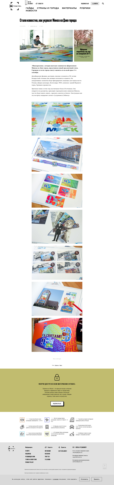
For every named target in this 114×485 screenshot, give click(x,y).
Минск (61, 365)
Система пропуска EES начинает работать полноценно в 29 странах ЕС (34, 426)
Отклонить (84, 479)
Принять (96, 479)
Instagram (48, 451)
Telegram (47, 459)
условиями (55, 479)
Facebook (47, 454)
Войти (95, 3)
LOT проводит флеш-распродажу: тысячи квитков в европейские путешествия (59, 434)
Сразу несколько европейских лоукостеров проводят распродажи (34, 433)
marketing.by (33, 26)
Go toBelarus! (30, 2)
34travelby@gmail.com (77, 452)
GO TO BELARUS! (63, 451)
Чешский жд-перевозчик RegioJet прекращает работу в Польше (84, 419)
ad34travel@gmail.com (77, 461)
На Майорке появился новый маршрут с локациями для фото (83, 433)
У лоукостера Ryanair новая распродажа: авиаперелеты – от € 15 (34, 419)
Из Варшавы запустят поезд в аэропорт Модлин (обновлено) (58, 426)
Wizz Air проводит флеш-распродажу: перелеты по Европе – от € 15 (59, 419)
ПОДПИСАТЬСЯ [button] (57, 403)
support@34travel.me (77, 457)
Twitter (47, 456)
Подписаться (85, 3)
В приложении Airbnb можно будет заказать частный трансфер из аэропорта (84, 427)
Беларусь (57, 365)
